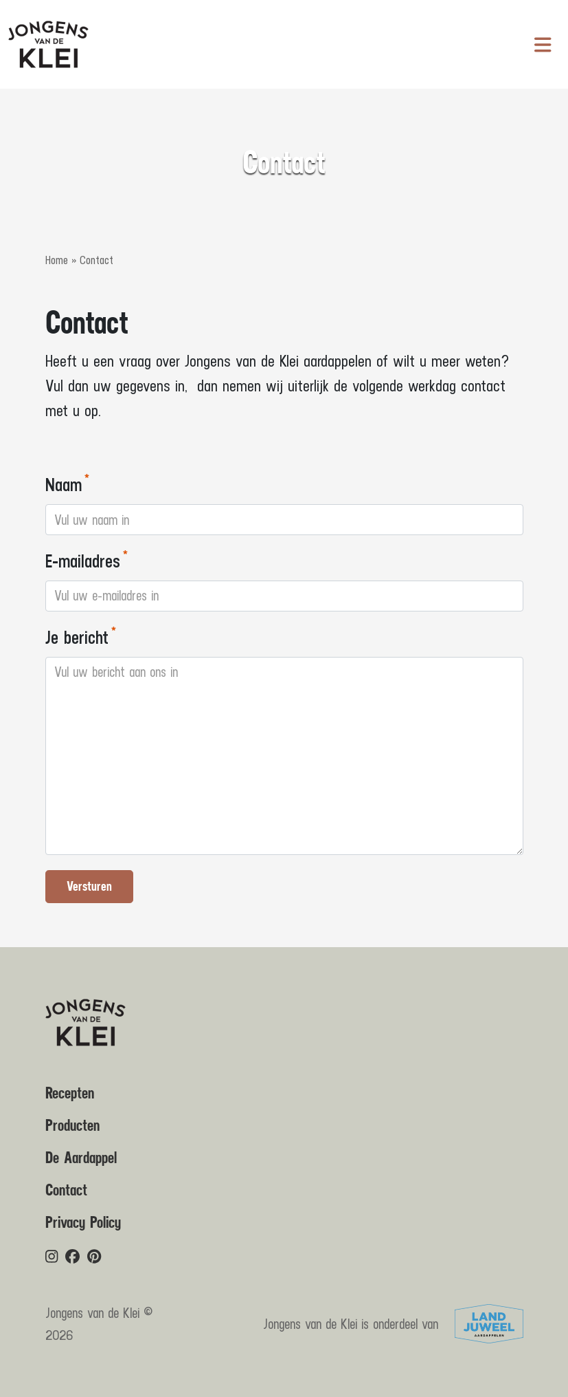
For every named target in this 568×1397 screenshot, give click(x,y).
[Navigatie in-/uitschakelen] (542, 44)
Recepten (69, 1093)
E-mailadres (82, 560)
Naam (63, 483)
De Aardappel (81, 1158)
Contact (66, 1190)
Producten (72, 1126)
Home (56, 260)
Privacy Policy (83, 1223)
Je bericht (77, 636)
